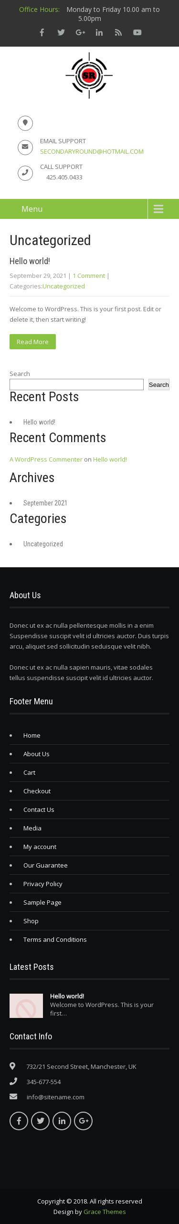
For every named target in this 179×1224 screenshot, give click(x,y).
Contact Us (38, 809)
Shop (31, 921)
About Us (36, 754)
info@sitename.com (55, 1097)
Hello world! (30, 261)
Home (32, 735)
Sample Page (42, 902)
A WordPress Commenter (46, 459)
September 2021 (45, 503)
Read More (33, 341)
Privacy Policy (43, 883)
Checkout (37, 791)
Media (32, 828)
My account (39, 846)
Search (20, 373)
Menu (31, 209)
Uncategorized (63, 286)
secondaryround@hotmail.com (92, 151)
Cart (29, 772)
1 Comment (89, 275)
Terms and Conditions (55, 939)
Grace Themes (105, 1211)
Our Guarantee (45, 865)
